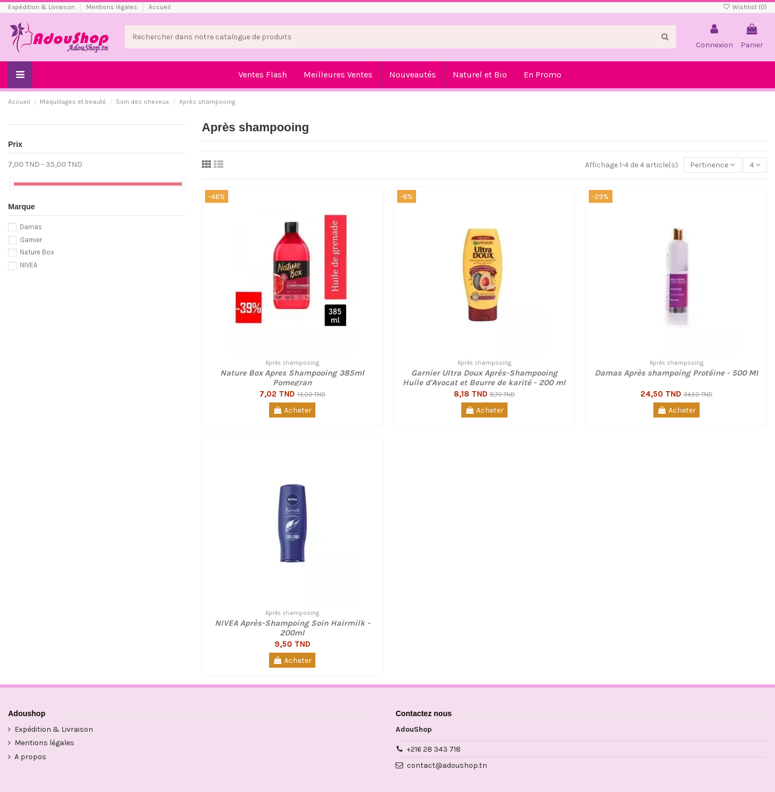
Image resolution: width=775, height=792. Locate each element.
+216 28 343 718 (434, 749)
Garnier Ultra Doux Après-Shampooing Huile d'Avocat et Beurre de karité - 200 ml (484, 377)
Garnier (31, 240)
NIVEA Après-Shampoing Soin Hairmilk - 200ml (292, 628)
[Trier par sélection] (712, 165)
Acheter (292, 410)
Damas (31, 227)
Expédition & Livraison (42, 7)
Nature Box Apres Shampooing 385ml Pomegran (292, 377)
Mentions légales (112, 7)
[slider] (12, 183)
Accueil (160, 7)
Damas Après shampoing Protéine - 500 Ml (676, 373)
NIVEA (29, 265)
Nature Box (37, 252)
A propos (30, 756)
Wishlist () (745, 7)
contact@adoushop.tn (447, 765)
